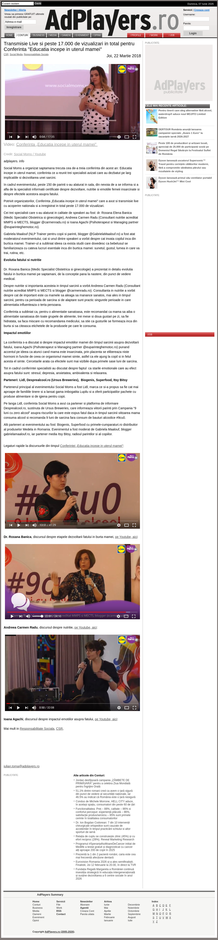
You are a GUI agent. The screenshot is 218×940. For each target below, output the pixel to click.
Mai (106, 907)
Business (38, 907)
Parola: (187, 23)
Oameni (37, 914)
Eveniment (38, 917)
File (58, 904)
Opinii (36, 920)
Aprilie (107, 911)
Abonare (85, 904)
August (132, 917)
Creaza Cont (87, 911)
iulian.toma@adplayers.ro (22, 766)
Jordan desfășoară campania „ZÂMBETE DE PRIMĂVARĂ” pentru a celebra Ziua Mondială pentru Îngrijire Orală (103, 783)
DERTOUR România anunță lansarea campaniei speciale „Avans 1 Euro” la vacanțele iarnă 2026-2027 (181, 133)
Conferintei (68, 446)
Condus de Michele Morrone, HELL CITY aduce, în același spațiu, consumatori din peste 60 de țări (105, 803)
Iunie (107, 904)
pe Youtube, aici (85, 627)
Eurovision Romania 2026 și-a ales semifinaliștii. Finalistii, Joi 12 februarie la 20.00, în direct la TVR (106, 863)
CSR (6, 54)
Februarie (109, 917)
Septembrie (134, 914)
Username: (189, 14)
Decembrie (134, 904)
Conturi (36, 904)
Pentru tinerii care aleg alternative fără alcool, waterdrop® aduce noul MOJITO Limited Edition (185, 114)
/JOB (149, 334)
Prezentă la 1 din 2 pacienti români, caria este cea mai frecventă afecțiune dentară (106, 856)
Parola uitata (87, 914)
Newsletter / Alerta (15, 10)
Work (59, 907)
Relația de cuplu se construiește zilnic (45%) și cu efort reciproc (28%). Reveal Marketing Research (105, 838)
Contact (61, 914)
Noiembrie (133, 907)
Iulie (130, 920)
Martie (107, 914)
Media (36, 911)
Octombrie (133, 911)
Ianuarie (108, 920)
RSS (59, 911)
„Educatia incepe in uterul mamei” (99, 446)
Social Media (16, 54)
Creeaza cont (201, 10)
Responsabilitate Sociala (36, 54)
